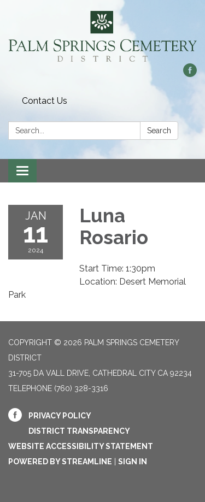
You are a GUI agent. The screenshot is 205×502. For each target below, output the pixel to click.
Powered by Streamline (60, 461)
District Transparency (79, 431)
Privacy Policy (59, 415)
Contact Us (44, 101)
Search (159, 130)
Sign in (132, 461)
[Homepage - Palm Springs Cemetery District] (102, 37)
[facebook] (190, 74)
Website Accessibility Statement (80, 446)
